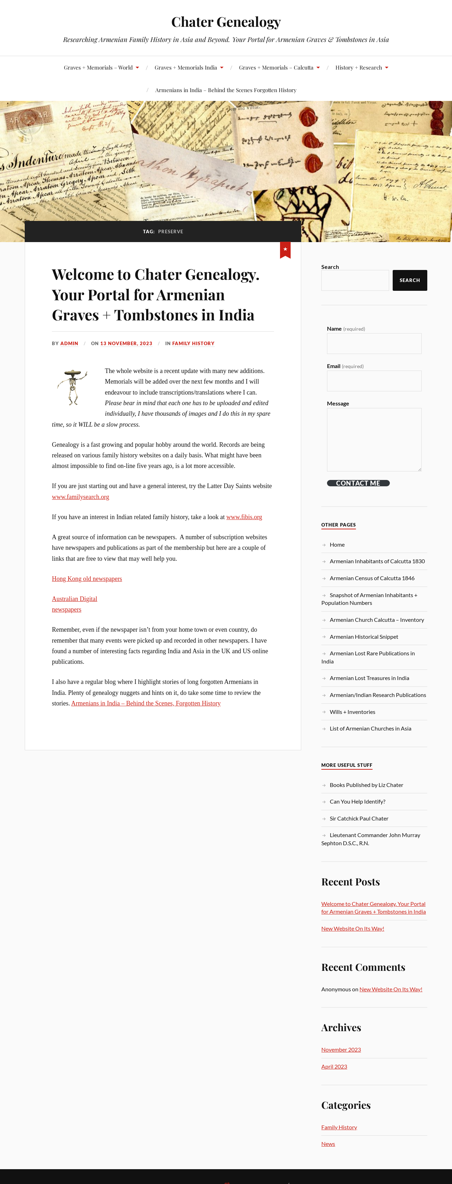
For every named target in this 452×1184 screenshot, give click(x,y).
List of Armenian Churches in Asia (370, 728)
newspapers (66, 609)
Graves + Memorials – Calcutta (276, 67)
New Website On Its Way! (352, 928)
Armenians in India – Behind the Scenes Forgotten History (226, 90)
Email (345, 365)
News (328, 1143)
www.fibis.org (244, 517)
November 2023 (341, 1049)
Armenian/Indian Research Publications (378, 694)
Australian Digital (74, 598)
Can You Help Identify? (357, 801)
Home (337, 544)
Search (330, 266)
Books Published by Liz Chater (366, 784)
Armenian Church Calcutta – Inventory (377, 619)
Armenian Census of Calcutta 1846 (372, 578)
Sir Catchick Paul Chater (359, 818)
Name (346, 328)
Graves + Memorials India (186, 67)
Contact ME (358, 483)
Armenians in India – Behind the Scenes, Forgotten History (146, 703)
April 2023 (334, 1066)
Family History (193, 343)
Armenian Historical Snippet (364, 636)
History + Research (358, 67)
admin (69, 343)
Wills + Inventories (352, 711)
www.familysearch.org (80, 496)
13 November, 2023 (126, 343)
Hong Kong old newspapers (87, 578)
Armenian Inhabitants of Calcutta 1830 (377, 561)
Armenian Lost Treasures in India (369, 677)
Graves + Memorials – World (98, 67)
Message (338, 403)
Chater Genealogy (226, 21)
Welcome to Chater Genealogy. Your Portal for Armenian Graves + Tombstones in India (160, 293)
